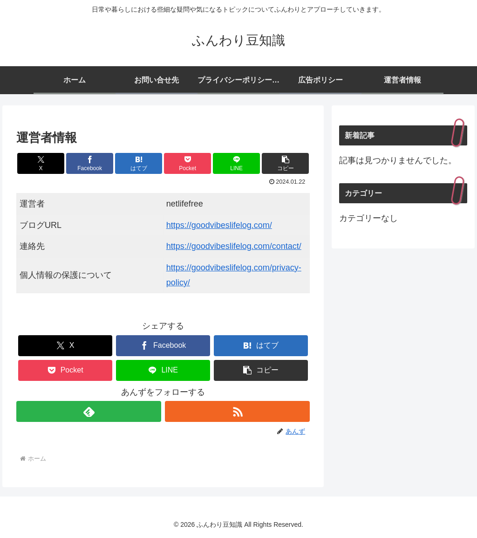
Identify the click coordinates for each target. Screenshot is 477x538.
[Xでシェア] (40, 163)
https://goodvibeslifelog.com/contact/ (233, 246)
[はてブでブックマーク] (138, 163)
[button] (285, 163)
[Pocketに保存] (187, 163)
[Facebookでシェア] (89, 163)
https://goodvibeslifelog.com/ (219, 225)
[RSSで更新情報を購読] (237, 411)
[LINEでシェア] (236, 163)
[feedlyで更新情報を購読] (88, 411)
